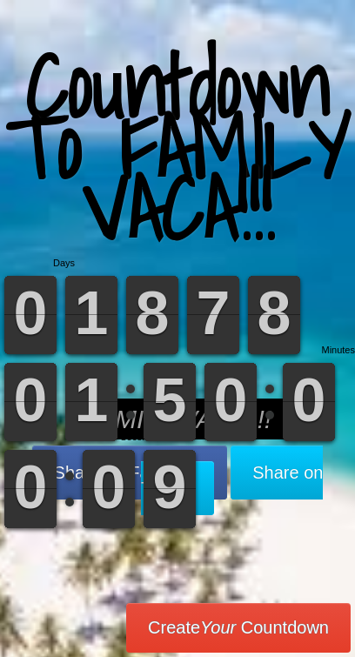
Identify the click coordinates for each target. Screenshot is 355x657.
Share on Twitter (232, 480)
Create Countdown (238, 627)
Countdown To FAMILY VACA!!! (177, 147)
